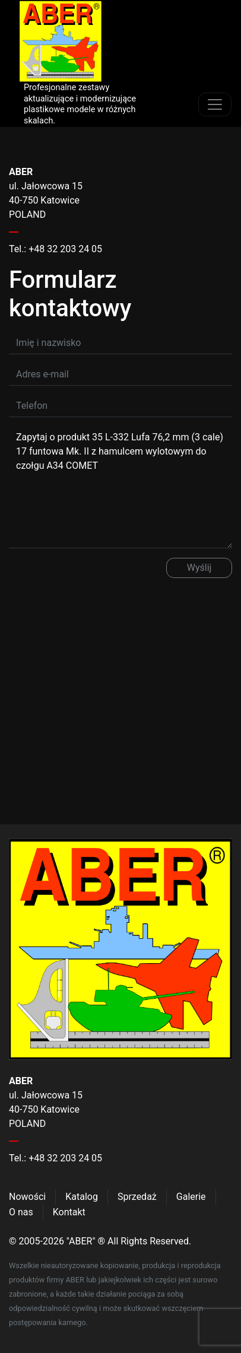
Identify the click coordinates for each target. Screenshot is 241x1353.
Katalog (81, 1196)
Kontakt (69, 1212)
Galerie (191, 1196)
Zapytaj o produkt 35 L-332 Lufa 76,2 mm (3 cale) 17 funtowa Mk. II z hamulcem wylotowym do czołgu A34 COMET (120, 487)
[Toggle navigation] (215, 104)
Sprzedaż (137, 1196)
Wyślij (199, 567)
